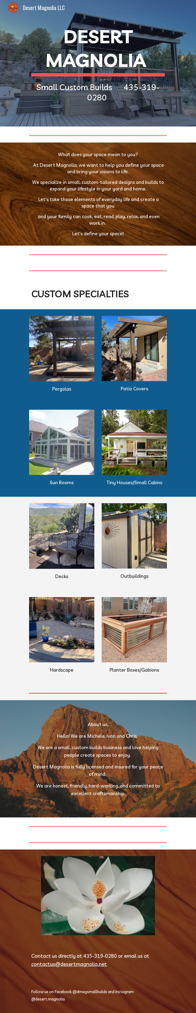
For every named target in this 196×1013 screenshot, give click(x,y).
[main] (98, 63)
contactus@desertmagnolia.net (69, 964)
